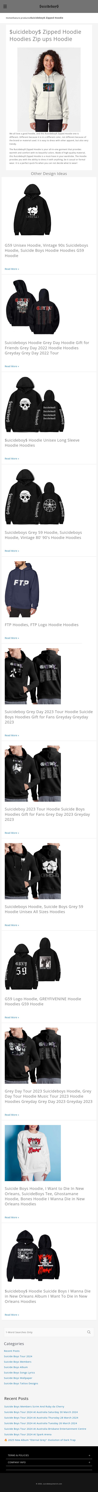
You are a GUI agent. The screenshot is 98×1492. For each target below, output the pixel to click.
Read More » (12, 268)
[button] (5, 6)
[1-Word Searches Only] (45, 1332)
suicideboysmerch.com (52, 1484)
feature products (21, 18)
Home (9, 18)
